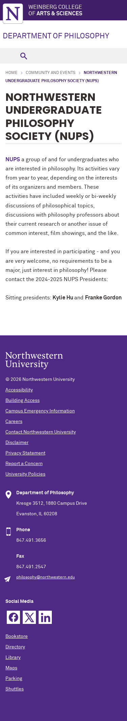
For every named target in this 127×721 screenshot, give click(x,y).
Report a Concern (24, 463)
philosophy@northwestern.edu (45, 577)
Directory (15, 647)
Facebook (13, 617)
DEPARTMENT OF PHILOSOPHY (56, 36)
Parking (13, 678)
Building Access (22, 400)
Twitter (29, 617)
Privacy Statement (25, 453)
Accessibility (19, 390)
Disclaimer (16, 442)
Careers (13, 421)
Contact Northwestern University (40, 432)
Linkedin (45, 617)
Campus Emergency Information (40, 411)
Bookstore (16, 636)
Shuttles (14, 689)
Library (13, 657)
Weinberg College (77, 10)
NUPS (12, 159)
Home (11, 73)
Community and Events (51, 73)
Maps (11, 668)
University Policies (25, 474)
